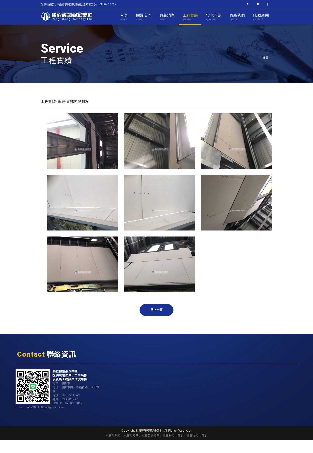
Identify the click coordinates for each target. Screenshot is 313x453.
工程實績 (190, 17)
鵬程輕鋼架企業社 (66, 16)
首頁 (124, 17)
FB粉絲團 (261, 17)
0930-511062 (70, 408)
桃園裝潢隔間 (150, 448)
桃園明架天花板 (172, 448)
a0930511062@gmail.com (45, 420)
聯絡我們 (237, 17)
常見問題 (213, 17)
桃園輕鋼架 (113, 448)
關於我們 (143, 17)
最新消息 (167, 17)
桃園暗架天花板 (196, 448)
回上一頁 (157, 323)
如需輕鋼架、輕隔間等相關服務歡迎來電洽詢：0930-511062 (78, 4)
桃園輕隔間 (131, 448)
